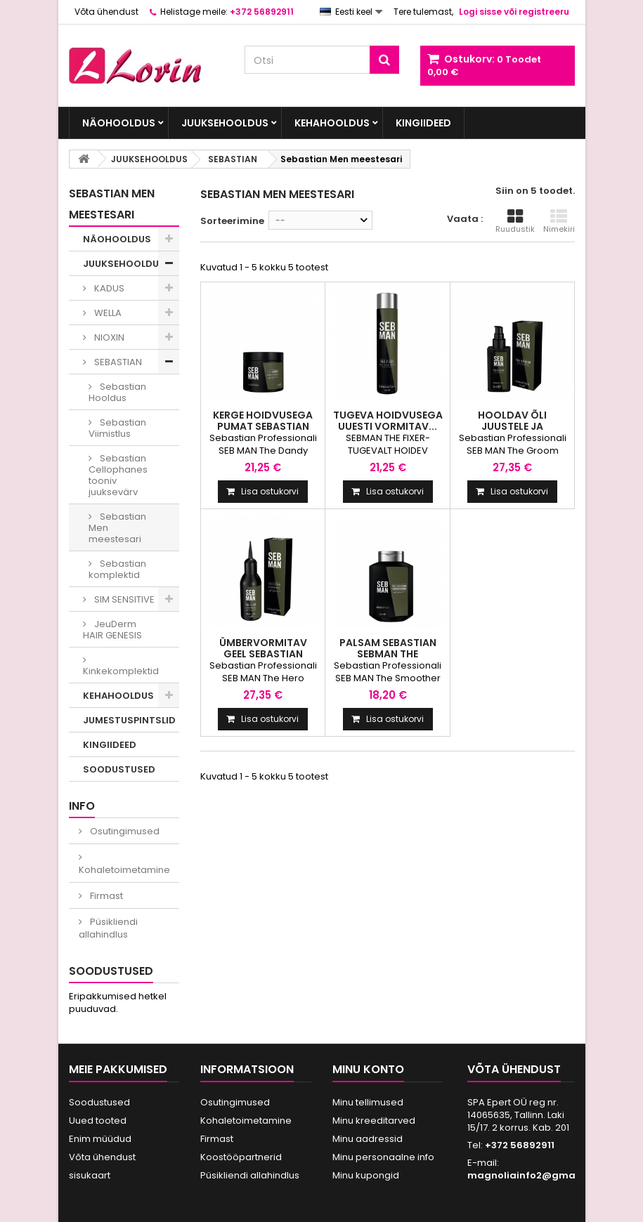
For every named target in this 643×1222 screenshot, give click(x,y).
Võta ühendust (106, 12)
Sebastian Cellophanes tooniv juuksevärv (118, 475)
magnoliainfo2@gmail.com (536, 1175)
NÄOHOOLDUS (118, 123)
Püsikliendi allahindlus (108, 928)
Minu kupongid (365, 1175)
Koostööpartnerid (241, 1157)
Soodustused (111, 971)
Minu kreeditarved (373, 1120)
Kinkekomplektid (121, 671)
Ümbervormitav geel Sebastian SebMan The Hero (263, 654)
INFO (82, 806)
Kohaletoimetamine (124, 869)
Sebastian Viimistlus (117, 428)
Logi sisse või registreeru (514, 12)
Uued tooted (97, 1120)
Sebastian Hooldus (117, 392)
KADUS (108, 288)
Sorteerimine (232, 221)
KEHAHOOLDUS (332, 123)
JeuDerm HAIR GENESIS (112, 629)
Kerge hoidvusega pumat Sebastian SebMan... (263, 426)
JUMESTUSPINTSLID (129, 720)
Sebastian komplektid (117, 569)
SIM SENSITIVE (123, 599)
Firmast (105, 895)
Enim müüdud (100, 1138)
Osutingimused (124, 831)
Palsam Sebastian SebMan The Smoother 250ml (387, 654)
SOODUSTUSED (119, 769)
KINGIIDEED (423, 123)
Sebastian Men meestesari (117, 528)
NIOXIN (108, 337)
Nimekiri (559, 221)
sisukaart (89, 1175)
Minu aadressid (367, 1138)
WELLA (107, 313)
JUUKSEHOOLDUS (224, 123)
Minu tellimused (367, 1102)
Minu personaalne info (383, 1157)
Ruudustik (515, 221)
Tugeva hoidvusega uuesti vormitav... (388, 420)
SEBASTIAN (117, 362)
